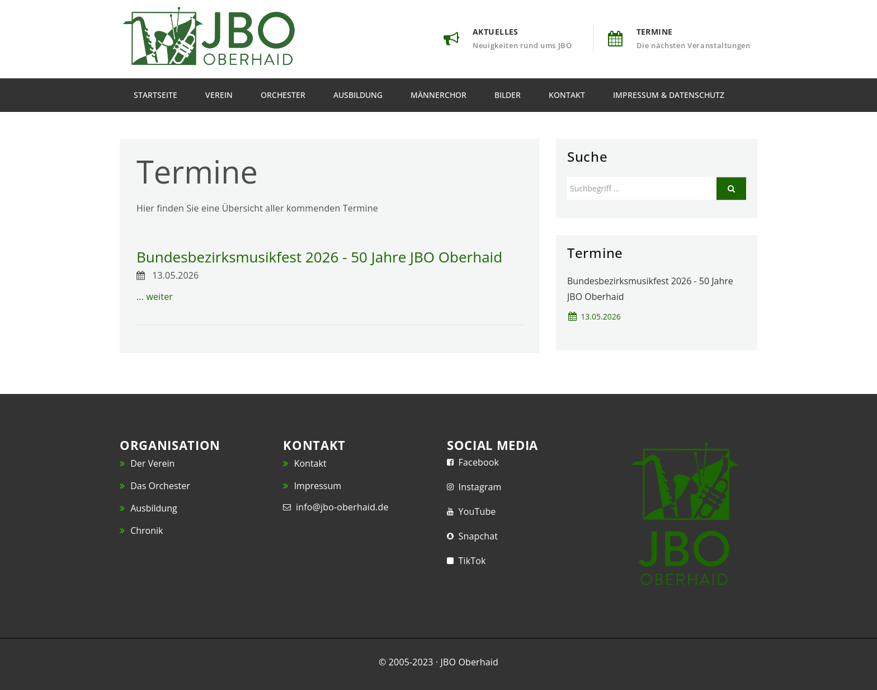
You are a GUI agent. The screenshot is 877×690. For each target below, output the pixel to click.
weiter (159, 296)
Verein (219, 95)
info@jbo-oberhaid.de (339, 507)
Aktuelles (495, 31)
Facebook (476, 462)
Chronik (141, 530)
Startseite (155, 95)
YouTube (475, 511)
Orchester (283, 95)
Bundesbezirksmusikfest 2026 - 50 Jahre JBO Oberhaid (319, 257)
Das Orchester (155, 486)
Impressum (312, 486)
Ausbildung (358, 95)
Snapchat (476, 536)
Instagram (478, 487)
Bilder (507, 95)
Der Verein (147, 463)
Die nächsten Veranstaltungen (693, 45)
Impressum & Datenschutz (668, 95)
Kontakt (567, 95)
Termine (654, 31)
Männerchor (438, 95)
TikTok (470, 561)
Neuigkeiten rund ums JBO (522, 45)
